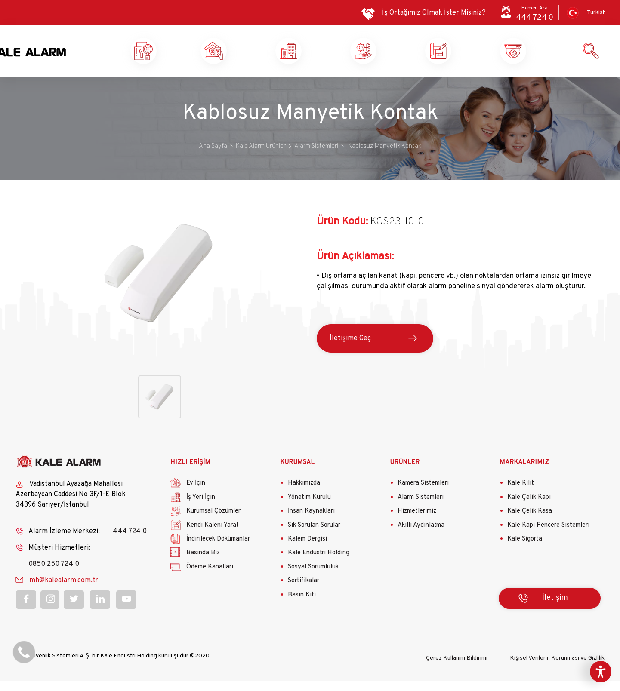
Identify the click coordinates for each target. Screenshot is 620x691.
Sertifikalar (303, 593)
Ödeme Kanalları (209, 578)
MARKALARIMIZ (524, 474)
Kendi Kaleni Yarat (470, 56)
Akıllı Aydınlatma (421, 537)
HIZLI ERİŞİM (190, 474)
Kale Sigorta (524, 551)
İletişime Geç (350, 350)
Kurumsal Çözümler (395, 56)
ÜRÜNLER (405, 474)
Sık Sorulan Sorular (314, 537)
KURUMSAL (297, 474)
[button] (159, 355)
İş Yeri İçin (200, 509)
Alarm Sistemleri (421, 509)
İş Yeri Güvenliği (319, 56)
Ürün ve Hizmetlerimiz (545, 56)
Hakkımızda (304, 495)
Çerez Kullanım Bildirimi (456, 668)
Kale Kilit (520, 495)
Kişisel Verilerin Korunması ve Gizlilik (557, 668)
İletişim (555, 609)
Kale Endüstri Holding (318, 565)
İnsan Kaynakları (311, 523)
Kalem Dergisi (307, 551)
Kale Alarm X (170, 56)
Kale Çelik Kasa (529, 523)
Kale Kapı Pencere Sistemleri (548, 537)
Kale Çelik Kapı (529, 509)
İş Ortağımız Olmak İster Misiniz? (434, 13)
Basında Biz (203, 565)
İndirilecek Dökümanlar (218, 551)
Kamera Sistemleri (423, 495)
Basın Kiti (302, 606)
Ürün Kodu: (342, 233)
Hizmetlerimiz (417, 523)
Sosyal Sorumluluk (313, 578)
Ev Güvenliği (246, 56)
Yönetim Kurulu (309, 509)
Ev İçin (195, 495)
